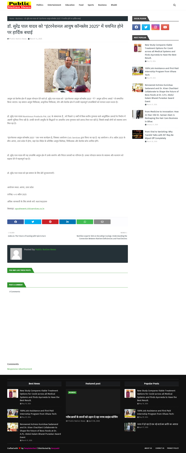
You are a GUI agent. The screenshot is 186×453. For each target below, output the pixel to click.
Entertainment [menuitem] (54, 5)
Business (19, 19)
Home (11, 19)
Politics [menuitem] (39, 5)
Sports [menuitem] (91, 5)
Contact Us (159, 448)
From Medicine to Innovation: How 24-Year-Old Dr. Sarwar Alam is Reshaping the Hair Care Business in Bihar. (162, 116)
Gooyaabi (55, 448)
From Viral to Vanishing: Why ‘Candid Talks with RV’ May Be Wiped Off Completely (159, 135)
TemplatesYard (30, 448)
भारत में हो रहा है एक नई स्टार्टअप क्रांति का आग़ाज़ (157, 424)
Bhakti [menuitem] (114, 5)
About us (148, 448)
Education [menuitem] (70, 5)
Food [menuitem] (81, 5)
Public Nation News (18, 39)
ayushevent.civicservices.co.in (29, 208)
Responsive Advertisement (19, 369)
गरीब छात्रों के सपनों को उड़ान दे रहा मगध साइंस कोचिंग (92, 417)
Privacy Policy (173, 448)
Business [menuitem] (102, 5)
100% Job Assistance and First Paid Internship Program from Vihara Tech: (162, 71)
